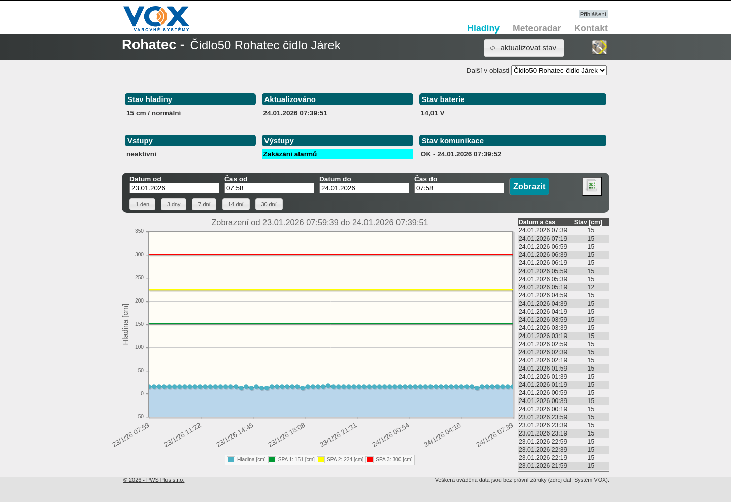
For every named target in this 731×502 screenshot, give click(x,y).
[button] (524, 48)
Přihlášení (593, 14)
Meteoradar (537, 28)
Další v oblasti (488, 70)
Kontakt (591, 28)
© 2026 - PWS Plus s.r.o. (153, 480)
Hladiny (483, 28)
